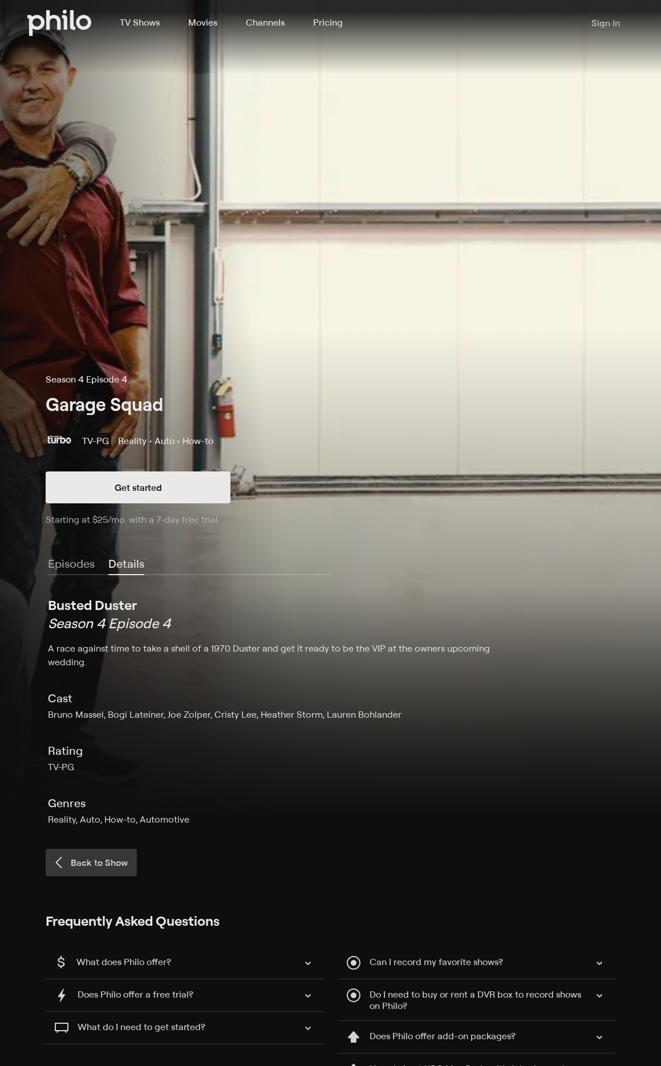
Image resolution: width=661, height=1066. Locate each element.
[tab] (126, 564)
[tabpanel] (330, 711)
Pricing (328, 22)
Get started (138, 487)
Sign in (605, 23)
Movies (202, 22)
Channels (265, 22)
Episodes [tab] (71, 563)
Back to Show (90, 862)
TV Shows (140, 22)
